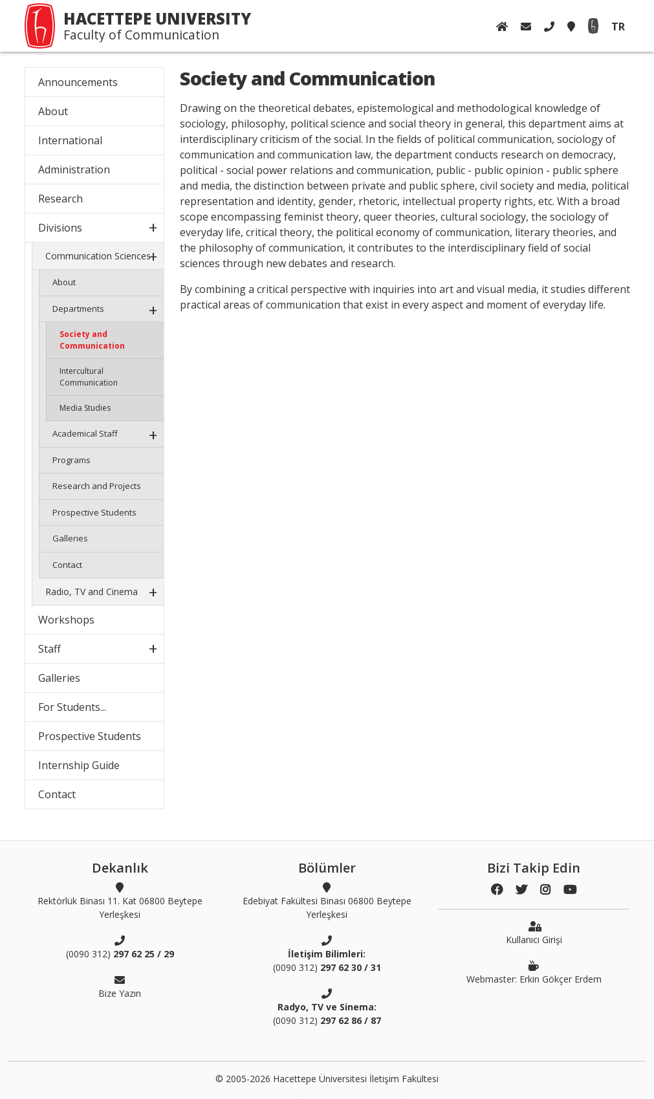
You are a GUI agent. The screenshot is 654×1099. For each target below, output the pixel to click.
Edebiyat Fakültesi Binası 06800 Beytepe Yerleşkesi (327, 900)
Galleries (70, 538)
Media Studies (85, 407)
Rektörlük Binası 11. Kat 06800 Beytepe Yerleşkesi (120, 900)
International (70, 140)
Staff (49, 649)
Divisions (60, 228)
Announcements (78, 82)
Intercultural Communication (89, 376)
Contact (67, 565)
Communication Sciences (98, 256)
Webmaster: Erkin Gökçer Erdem (534, 972)
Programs (71, 460)
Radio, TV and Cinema (91, 591)
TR (618, 26)
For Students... (72, 707)
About (53, 111)
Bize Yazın (119, 986)
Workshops (66, 620)
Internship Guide (79, 765)
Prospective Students (94, 512)
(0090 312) (120, 947)
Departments (78, 308)
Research (60, 198)
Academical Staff (85, 433)
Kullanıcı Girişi (534, 933)
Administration (74, 169)
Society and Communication (92, 340)
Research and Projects (96, 486)
